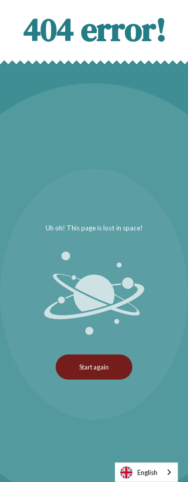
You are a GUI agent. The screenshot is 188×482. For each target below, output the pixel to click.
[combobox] (146, 472)
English (138, 472)
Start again (94, 367)
